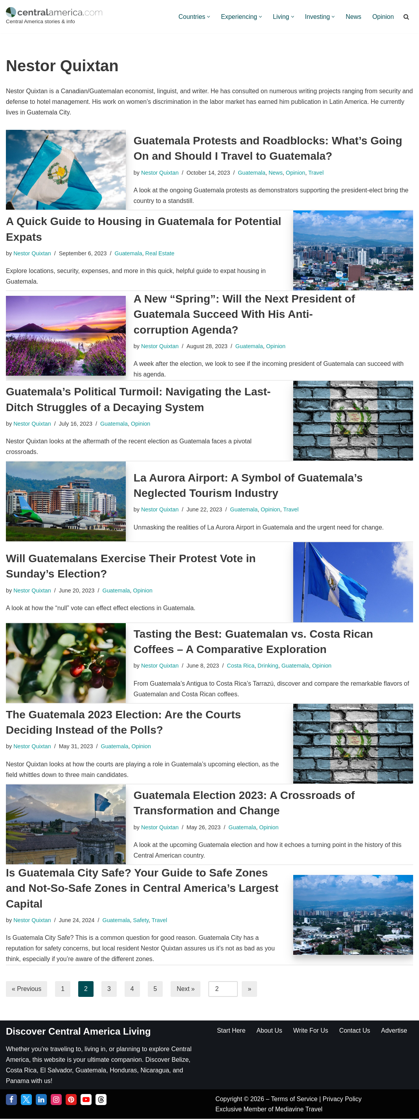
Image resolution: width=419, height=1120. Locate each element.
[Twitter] (26, 1100)
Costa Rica (241, 666)
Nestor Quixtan (160, 173)
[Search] (406, 17)
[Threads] (101, 1100)
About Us (270, 1031)
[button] (207, 16)
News (353, 16)
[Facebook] (11, 1100)
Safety (141, 920)
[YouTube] (86, 1100)
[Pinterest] (71, 1100)
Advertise (395, 1031)
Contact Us (355, 1031)
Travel (316, 173)
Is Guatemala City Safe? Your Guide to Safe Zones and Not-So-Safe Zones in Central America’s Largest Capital (142, 888)
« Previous (27, 989)
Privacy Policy (342, 1100)
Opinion (383, 16)
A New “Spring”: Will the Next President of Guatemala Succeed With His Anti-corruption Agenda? (244, 314)
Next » (186, 989)
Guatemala (252, 173)
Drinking (268, 666)
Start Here (231, 1031)
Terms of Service (295, 1100)
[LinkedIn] (41, 1100)
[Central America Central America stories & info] (54, 16)
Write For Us (311, 1031)
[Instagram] (56, 1100)
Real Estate (160, 253)
